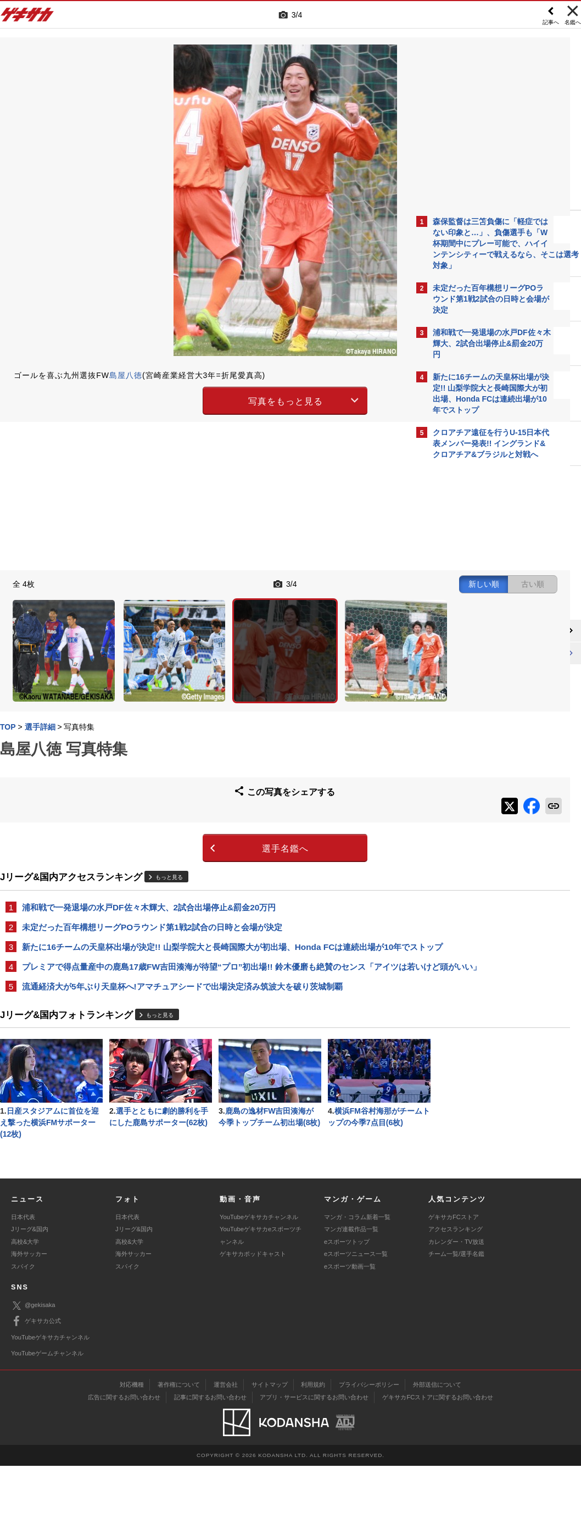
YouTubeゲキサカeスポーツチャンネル (260, 1298)
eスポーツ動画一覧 (350, 1329)
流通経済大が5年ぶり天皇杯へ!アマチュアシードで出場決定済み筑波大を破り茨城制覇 (182, 969)
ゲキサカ (27, 17)
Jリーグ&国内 (29, 1292)
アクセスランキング (455, 1292)
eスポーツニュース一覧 (356, 1317)
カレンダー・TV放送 (456, 1305)
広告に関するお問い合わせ (124, 1460)
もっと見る (169, 834)
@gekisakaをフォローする (477, 631)
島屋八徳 (125, 375)
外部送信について (437, 1447)
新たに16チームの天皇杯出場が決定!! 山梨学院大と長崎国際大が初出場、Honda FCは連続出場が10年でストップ (203, 910)
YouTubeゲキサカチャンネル (259, 1280)
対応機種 (132, 1447)
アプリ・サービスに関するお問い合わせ (314, 1460)
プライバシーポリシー (369, 1447)
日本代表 (23, 1280)
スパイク (23, 1329)
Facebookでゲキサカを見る (478, 654)
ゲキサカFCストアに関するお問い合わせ (437, 1460)
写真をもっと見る (195, 399)
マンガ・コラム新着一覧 (357, 1280)
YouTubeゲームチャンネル (47, 1416)
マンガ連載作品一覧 (351, 1292)
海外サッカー (29, 1317)
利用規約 (313, 1447)
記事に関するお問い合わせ (210, 1460)
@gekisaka (33, 1368)
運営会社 (226, 1447)
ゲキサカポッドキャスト (253, 1317)
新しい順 (302, 582)
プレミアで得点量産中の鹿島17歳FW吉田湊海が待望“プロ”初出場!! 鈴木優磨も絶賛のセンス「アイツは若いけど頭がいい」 (202, 942)
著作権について (179, 1447)
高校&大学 (25, 1305)
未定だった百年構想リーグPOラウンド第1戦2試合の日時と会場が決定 (152, 883)
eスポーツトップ (347, 1305)
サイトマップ (270, 1447)
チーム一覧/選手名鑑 (456, 1317)
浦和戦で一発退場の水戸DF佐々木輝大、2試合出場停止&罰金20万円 (149, 863)
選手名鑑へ (194, 804)
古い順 (351, 582)
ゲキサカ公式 (36, 1384)
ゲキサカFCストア (453, 1280)
